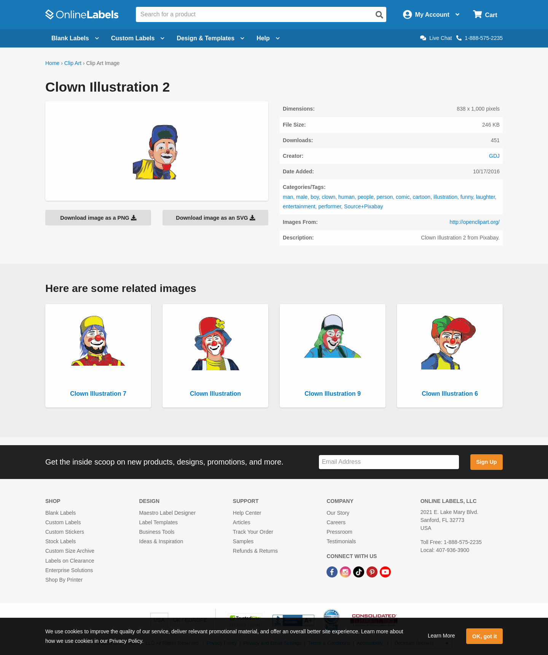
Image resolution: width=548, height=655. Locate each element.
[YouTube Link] (385, 572)
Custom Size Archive (69, 551)
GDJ (494, 156)
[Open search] (379, 15)
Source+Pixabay (363, 206)
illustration (445, 197)
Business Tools (156, 532)
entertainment (299, 206)
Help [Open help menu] (268, 38)
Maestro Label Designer (167, 513)
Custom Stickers (64, 532)
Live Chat (436, 38)
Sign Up (486, 462)
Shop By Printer (64, 580)
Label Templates (158, 522)
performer (329, 206)
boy (315, 197)
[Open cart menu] (485, 15)
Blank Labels (60, 513)
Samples (243, 541)
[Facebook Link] (333, 572)
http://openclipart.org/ (474, 222)
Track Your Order (253, 532)
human (346, 197)
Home (52, 63)
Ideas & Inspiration (161, 541)
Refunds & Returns (255, 551)
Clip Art (72, 63)
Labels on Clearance (69, 561)
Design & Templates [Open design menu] (210, 38)
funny (466, 197)
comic (403, 197)
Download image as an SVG (215, 218)
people (366, 197)
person (384, 197)
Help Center (247, 513)
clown (328, 197)
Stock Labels (60, 541)
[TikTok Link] (359, 572)
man (288, 197)
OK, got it (484, 636)
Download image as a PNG (98, 218)
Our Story (338, 513)
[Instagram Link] (346, 572)
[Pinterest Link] (372, 572)
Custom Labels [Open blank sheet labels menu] (138, 38)
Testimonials (341, 541)
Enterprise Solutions (69, 570)
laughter (485, 197)
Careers (336, 522)
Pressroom (339, 532)
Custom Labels (63, 522)
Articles (241, 522)
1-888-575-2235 (479, 38)
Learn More (441, 636)
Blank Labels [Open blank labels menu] (75, 38)
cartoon (421, 197)
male (301, 197)
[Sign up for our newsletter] (389, 462)
